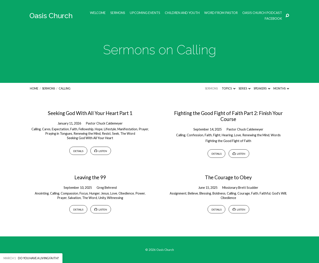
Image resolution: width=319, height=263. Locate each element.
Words (276, 135)
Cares (46, 129)
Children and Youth (182, 12)
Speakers (262, 88)
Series (245, 88)
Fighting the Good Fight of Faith (228, 141)
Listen (100, 151)
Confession (195, 135)
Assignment (178, 193)
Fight (216, 135)
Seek (115, 133)
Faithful (265, 193)
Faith (73, 129)
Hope (99, 129)
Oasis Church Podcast (262, 12)
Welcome (98, 12)
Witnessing (115, 198)
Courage (243, 193)
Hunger (94, 193)
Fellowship (86, 129)
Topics (228, 88)
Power (140, 193)
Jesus (105, 193)
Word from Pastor (221, 12)
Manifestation (127, 129)
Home (34, 88)
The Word (127, 133)
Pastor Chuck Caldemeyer (104, 123)
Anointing (42, 193)
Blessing (205, 193)
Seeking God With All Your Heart (90, 138)
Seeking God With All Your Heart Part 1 (90, 113)
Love (237, 135)
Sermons (117, 12)
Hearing (227, 135)
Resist (106, 133)
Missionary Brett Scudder (240, 187)
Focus (84, 193)
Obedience (126, 193)
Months (281, 88)
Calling (64, 88)
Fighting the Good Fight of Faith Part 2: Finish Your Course (228, 116)
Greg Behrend (107, 187)
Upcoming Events (145, 12)
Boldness (219, 193)
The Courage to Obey (228, 177)
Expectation (60, 129)
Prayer (143, 129)
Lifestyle (110, 129)
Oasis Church (51, 16)
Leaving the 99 (90, 177)
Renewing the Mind (87, 133)
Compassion (69, 193)
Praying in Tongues (58, 133)
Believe (193, 193)
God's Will (279, 193)
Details (78, 151)
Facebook (273, 18)
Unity (102, 198)
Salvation (74, 198)
